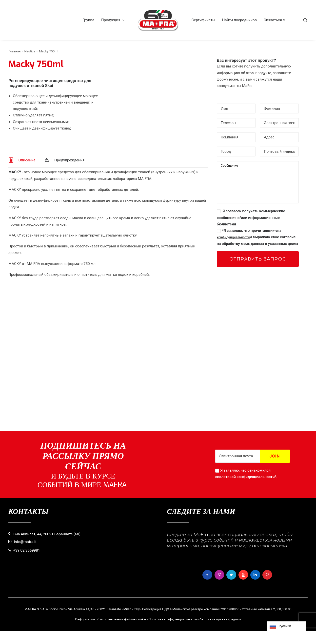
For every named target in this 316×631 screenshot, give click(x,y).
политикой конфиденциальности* (246, 477)
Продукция (112, 20)
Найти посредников (239, 20)
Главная (14, 51)
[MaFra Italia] (158, 20)
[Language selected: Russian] (286, 626)
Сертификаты (203, 20)
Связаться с (274, 20)
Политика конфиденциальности (172, 619)
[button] (305, 20)
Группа (88, 20)
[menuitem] (88, 20)
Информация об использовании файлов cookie (110, 619)
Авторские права (212, 619)
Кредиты (234, 619)
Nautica (29, 51)
